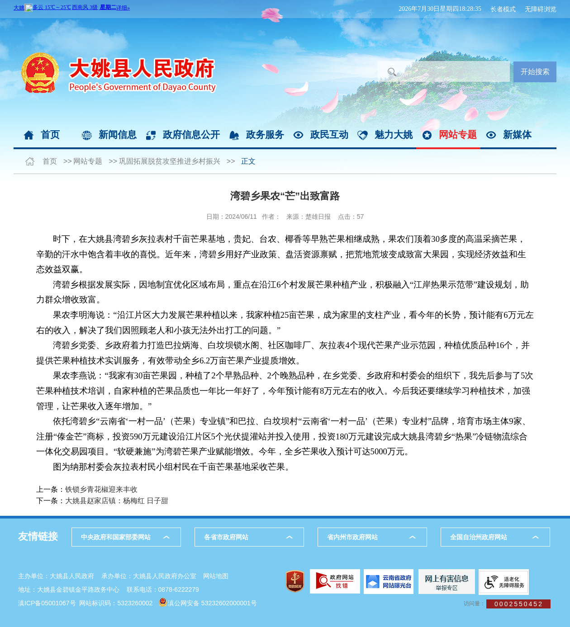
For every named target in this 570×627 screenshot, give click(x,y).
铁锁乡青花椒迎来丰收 (101, 489)
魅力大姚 (394, 134)
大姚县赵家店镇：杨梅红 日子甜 (116, 500)
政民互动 (329, 134)
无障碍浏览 (540, 9)
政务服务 (265, 134)
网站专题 (458, 134)
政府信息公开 (191, 134)
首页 (50, 134)
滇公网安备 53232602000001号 (212, 603)
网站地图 (215, 576)
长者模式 (503, 9)
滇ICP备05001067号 (47, 603)
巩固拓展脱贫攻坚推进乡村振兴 (169, 161)
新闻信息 (118, 134)
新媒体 (517, 134)
